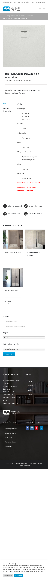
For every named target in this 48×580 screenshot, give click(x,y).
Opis (4, 103)
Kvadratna (14, 93)
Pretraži (8, 354)
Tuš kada (22, 93)
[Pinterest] (36, 428)
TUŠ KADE (16, 90)
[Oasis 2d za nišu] (13, 277)
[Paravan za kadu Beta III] (35, 239)
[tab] (8, 103)
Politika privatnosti (24, 465)
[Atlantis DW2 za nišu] (13, 239)
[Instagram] (32, 428)
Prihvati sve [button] (18, 575)
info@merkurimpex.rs (38, 2)
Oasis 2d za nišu (11, 291)
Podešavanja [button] (8, 575)
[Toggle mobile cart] (40, 9)
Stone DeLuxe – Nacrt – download (29, 183)
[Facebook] (27, 428)
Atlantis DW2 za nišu (13, 252)
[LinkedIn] (41, 428)
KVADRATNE (35, 90)
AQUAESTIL (25, 90)
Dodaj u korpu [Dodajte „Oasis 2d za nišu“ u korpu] (9, 302)
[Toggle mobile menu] (44, 9)
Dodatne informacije (7, 109)
